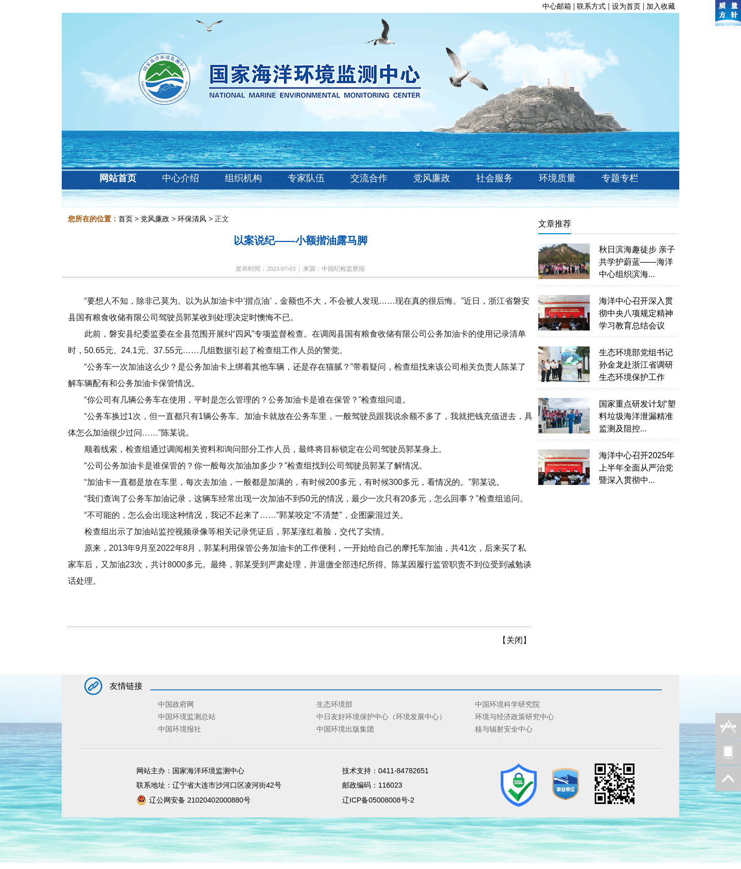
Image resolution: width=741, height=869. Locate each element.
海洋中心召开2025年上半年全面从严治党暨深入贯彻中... (637, 467)
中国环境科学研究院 (507, 704)
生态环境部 (334, 704)
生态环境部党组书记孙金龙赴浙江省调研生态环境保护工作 (636, 364)
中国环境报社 (179, 729)
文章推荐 (554, 223)
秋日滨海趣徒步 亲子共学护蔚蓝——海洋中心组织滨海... (637, 262)
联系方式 (591, 6)
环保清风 (192, 219)
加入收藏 (660, 6)
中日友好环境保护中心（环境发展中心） (381, 716)
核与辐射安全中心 (504, 729)
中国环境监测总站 (187, 716)
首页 (125, 219)
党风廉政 (154, 219)
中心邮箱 (556, 6)
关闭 (514, 640)
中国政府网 (176, 704)
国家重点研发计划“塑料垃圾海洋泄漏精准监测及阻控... (637, 416)
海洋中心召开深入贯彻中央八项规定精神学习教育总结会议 (636, 313)
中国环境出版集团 (345, 729)
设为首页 (626, 6)
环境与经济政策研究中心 (514, 716)
